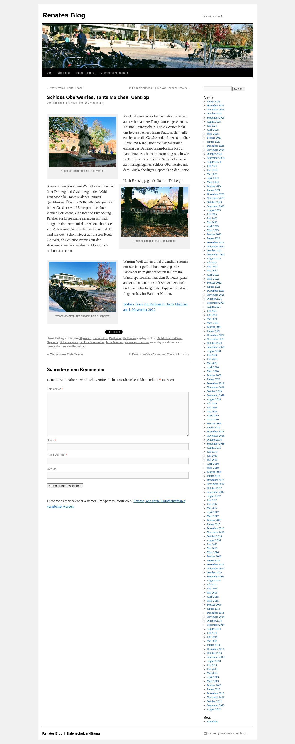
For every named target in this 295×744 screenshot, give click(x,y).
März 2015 (213, 600)
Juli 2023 (212, 214)
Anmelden (212, 721)
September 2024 (215, 157)
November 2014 (215, 616)
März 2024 (213, 182)
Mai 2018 (212, 459)
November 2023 (215, 198)
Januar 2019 (213, 427)
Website (52, 469)
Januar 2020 (213, 379)
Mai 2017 (212, 508)
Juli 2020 (212, 355)
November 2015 (215, 568)
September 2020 (215, 347)
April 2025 (213, 129)
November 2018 (215, 435)
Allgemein (85, 338)
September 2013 (215, 657)
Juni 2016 (212, 544)
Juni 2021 (212, 314)
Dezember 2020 (215, 335)
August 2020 (214, 351)
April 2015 (213, 596)
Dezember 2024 (215, 145)
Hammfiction (100, 338)
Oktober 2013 (214, 653)
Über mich (64, 72)
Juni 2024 (212, 170)
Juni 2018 (212, 455)
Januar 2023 (213, 238)
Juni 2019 (212, 407)
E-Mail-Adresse (57, 454)
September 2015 (215, 576)
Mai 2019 (212, 411)
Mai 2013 (212, 673)
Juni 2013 (212, 669)
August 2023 (214, 210)
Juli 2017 (212, 500)
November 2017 (215, 483)
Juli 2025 (212, 125)
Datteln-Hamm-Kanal (169, 338)
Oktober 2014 (214, 620)
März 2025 (213, 133)
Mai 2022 (212, 270)
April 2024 (213, 178)
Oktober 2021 (214, 298)
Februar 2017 (214, 520)
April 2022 (213, 274)
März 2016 (213, 552)
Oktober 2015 (214, 572)
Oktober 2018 (214, 439)
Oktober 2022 (214, 250)
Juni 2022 (212, 266)
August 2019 (214, 399)
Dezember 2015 (215, 564)
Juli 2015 (212, 584)
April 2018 (213, 463)
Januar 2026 (213, 101)
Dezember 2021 (215, 290)
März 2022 (213, 278)
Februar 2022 (214, 282)
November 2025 (215, 109)
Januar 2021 (213, 331)
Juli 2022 (212, 262)
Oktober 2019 (214, 391)
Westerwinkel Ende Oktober (65, 88)
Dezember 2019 (215, 383)
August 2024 (214, 161)
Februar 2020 (214, 375)
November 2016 (215, 532)
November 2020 (215, 339)
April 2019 (213, 415)
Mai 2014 (212, 640)
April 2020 (213, 367)
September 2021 (215, 302)
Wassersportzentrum (137, 342)
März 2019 (213, 419)
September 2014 (215, 624)
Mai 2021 (212, 318)
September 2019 (215, 395)
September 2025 (215, 117)
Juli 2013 (212, 665)
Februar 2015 (214, 604)
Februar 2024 (214, 186)
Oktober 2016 (214, 536)
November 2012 (215, 697)
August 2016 (214, 540)
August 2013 (214, 661)
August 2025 (214, 121)
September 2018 (215, 443)
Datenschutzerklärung (114, 72)
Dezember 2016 (215, 528)
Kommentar (55, 389)
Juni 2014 (212, 636)
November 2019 (215, 387)
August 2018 (214, 447)
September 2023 (215, 206)
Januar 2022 (213, 286)
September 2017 (215, 492)
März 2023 (213, 230)
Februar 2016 (214, 556)
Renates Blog (63, 15)
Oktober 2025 (214, 113)
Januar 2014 (213, 644)
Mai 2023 (212, 222)
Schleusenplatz (69, 342)
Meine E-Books (85, 72)
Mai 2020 (212, 363)
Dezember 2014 (215, 612)
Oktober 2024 (214, 153)
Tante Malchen (114, 342)
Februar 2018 (214, 471)
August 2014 (214, 628)
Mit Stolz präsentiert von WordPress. (227, 733)
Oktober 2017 (214, 488)
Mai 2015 (212, 592)
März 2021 (213, 322)
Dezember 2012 (215, 693)
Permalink (78, 346)
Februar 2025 (214, 137)
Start (50, 72)
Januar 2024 (213, 190)
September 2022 (215, 254)
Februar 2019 (214, 423)
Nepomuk (52, 342)
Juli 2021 (212, 310)
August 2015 (214, 580)
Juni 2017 (212, 504)
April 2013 (213, 677)
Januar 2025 (213, 141)
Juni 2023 (212, 218)
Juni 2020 (212, 359)
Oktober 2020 (214, 343)
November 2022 (215, 246)
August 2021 (214, 306)
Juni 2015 (212, 588)
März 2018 (213, 467)
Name (51, 440)
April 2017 (213, 512)
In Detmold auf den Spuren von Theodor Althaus (159, 88)
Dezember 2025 (215, 105)
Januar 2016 (213, 560)
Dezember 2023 (215, 194)
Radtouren (115, 338)
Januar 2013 (213, 689)
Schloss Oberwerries (92, 342)
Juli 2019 (212, 403)
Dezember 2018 (215, 431)
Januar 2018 (213, 475)
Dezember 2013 (215, 649)
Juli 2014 (212, 632)
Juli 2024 (212, 165)
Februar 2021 (214, 327)
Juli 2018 (212, 451)
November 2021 (215, 294)
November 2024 (215, 149)
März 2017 (213, 516)
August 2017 (214, 496)
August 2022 (214, 258)
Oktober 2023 (214, 202)
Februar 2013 (214, 685)
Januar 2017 (213, 524)
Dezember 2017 (215, 479)
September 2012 (215, 705)
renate (99, 102)
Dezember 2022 (215, 242)
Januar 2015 (213, 608)
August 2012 (214, 709)
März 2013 (213, 681)
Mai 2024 (212, 174)
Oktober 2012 (214, 701)
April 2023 (213, 226)
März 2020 (213, 371)
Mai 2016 (212, 548)
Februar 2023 (214, 234)
